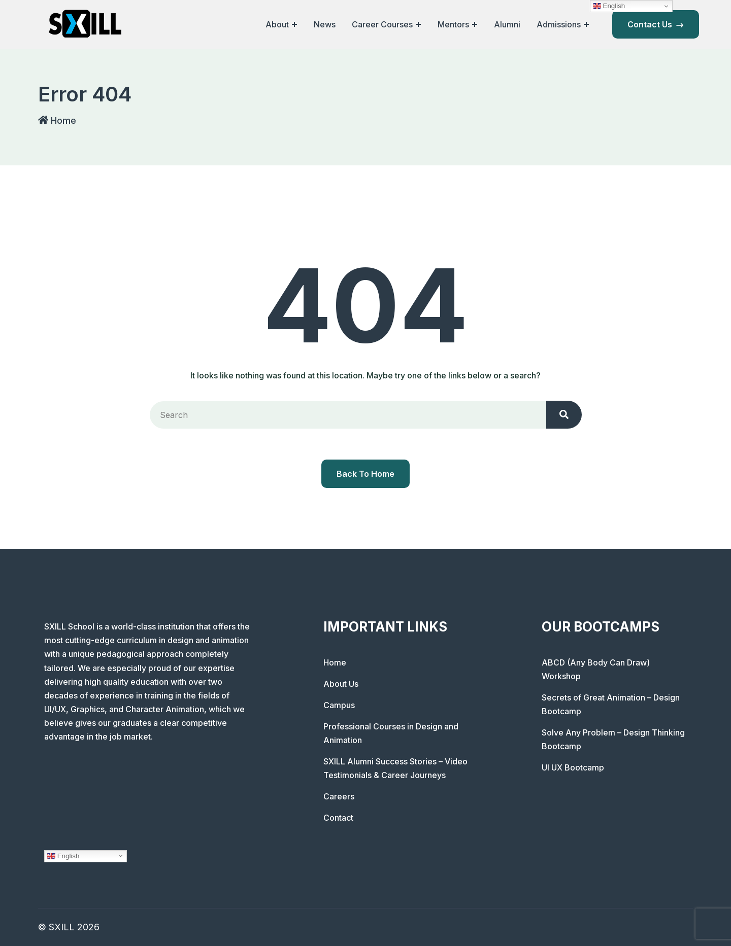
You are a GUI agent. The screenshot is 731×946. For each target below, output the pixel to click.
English (63, 856)
